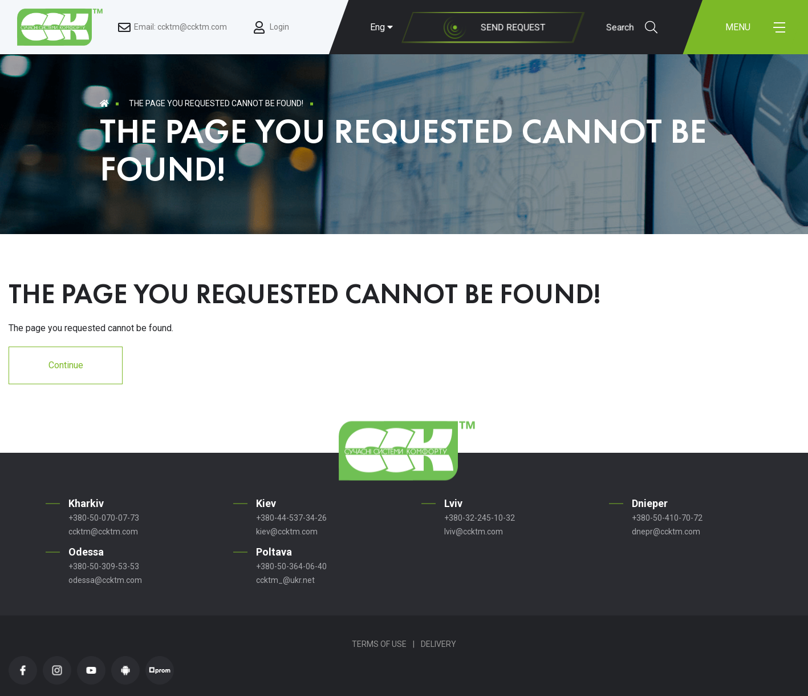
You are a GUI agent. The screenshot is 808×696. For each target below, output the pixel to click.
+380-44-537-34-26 (291, 517)
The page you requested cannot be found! (216, 103)
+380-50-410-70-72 (667, 517)
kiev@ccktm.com (287, 531)
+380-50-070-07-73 (103, 517)
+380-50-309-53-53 (103, 566)
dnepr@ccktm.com (666, 531)
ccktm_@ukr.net (285, 580)
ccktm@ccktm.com (103, 531)
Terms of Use (379, 644)
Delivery (438, 644)
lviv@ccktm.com (473, 531)
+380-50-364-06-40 (291, 566)
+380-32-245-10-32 (479, 517)
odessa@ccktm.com (105, 580)
